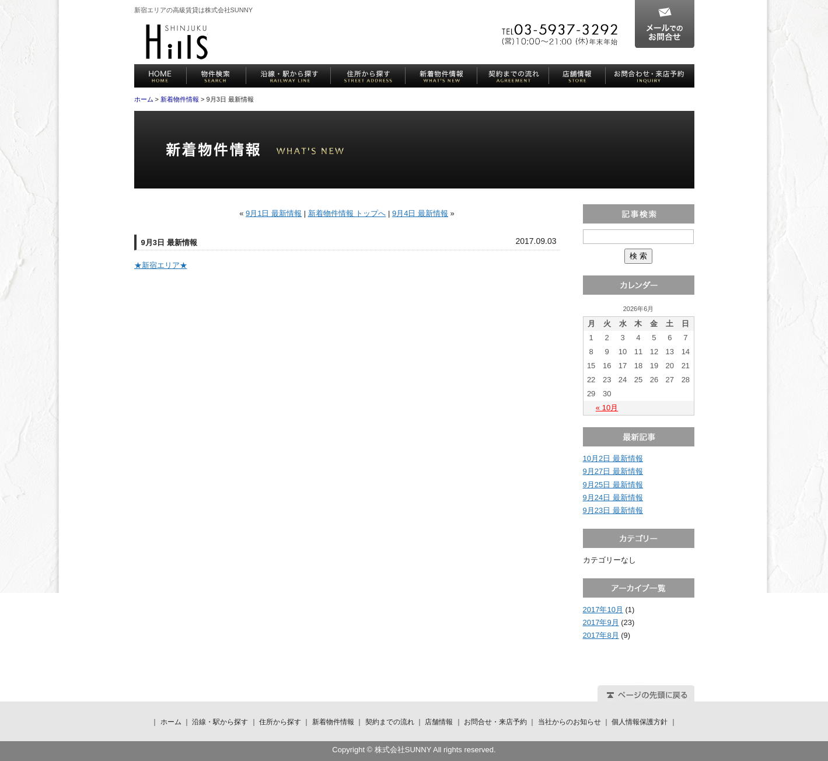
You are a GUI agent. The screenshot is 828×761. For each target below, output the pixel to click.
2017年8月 (601, 635)
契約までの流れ (513, 76)
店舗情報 (577, 76)
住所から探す (368, 76)
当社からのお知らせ (569, 722)
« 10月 (607, 407)
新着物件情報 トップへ (347, 213)
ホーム (160, 76)
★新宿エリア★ (160, 265)
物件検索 (216, 76)
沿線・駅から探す (288, 76)
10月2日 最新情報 (613, 458)
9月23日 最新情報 (613, 510)
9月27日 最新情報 (613, 471)
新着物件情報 (441, 76)
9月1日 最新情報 (274, 213)
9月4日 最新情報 (420, 213)
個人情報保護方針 (640, 722)
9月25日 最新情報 (613, 484)
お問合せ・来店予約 (650, 76)
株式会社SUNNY (177, 42)
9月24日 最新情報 (613, 497)
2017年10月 (603, 609)
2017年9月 (601, 622)
